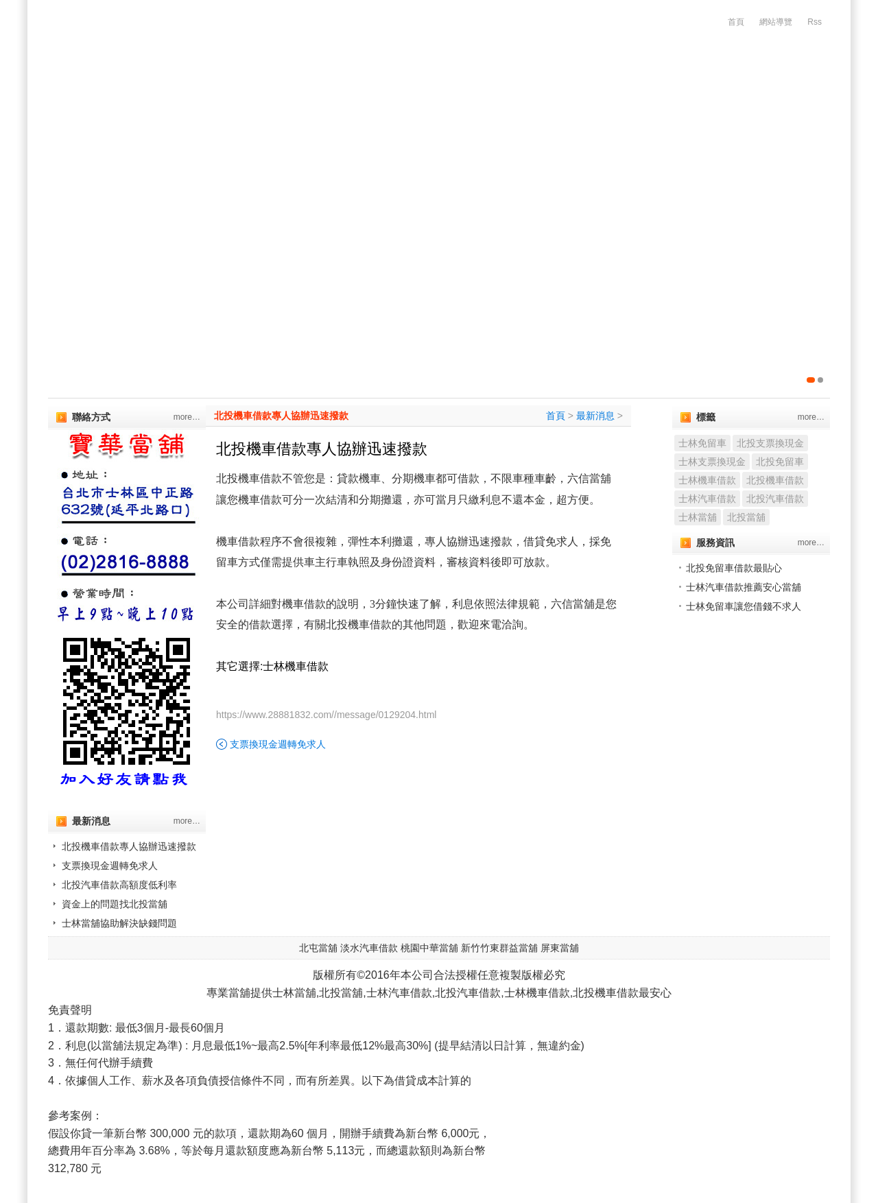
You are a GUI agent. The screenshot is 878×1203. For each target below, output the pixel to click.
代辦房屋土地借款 (520, 102)
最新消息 (595, 415)
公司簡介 (164, 102)
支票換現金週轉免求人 (110, 865)
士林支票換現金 (712, 461)
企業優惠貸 (419, 102)
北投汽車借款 (775, 498)
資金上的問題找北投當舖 (114, 903)
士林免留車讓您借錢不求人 (743, 606)
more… (187, 417)
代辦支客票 (333, 102)
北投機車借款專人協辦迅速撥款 (129, 846)
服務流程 (769, 102)
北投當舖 (746, 517)
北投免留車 (780, 461)
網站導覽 (775, 22)
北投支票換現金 (770, 443)
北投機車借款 (775, 480)
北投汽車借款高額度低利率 (119, 884)
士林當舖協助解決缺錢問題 (119, 923)
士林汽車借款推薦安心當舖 (743, 587)
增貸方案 (693, 102)
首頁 (736, 22)
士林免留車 (702, 443)
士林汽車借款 (707, 498)
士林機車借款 (707, 480)
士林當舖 (697, 517)
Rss (814, 22)
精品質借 (616, 102)
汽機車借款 (246, 102)
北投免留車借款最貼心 (734, 567)
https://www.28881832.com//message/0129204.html (326, 714)
